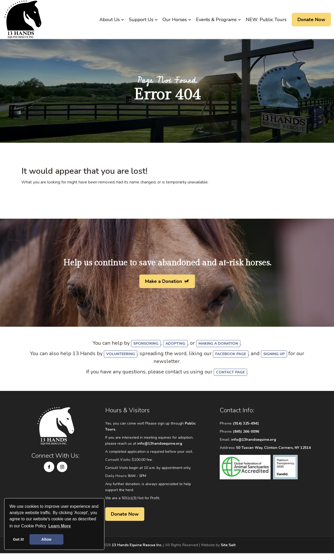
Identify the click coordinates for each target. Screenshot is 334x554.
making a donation (218, 344)
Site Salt (228, 545)
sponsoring (145, 344)
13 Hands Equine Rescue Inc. (137, 545)
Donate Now (311, 19)
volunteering (120, 354)
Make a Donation (163, 282)
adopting (175, 344)
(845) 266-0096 (246, 432)
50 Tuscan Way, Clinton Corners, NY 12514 (273, 448)
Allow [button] (46, 539)
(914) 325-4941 (246, 424)
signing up (274, 354)
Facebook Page (230, 354)
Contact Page (230, 373)
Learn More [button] (59, 526)
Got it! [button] (18, 539)
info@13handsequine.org (159, 444)
